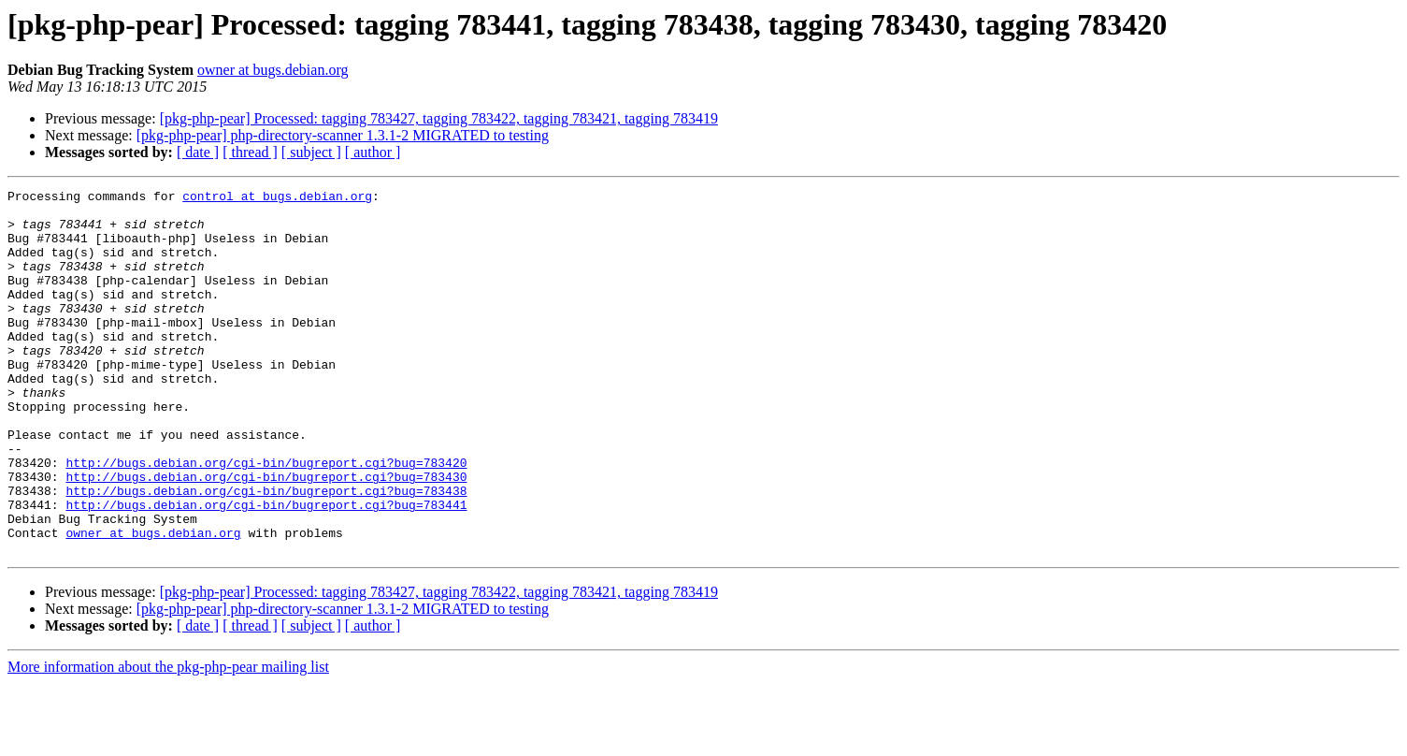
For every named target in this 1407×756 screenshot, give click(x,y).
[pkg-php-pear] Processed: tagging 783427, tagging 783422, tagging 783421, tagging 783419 (439, 118)
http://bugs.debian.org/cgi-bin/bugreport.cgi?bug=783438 (266, 552)
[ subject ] (311, 152)
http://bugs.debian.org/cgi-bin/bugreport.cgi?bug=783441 (266, 568)
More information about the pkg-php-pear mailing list (168, 740)
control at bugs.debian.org (277, 198)
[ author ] (373, 152)
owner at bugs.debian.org (272, 70)
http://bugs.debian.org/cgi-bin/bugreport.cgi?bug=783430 (266, 535)
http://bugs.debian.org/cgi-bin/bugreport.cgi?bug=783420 (266, 518)
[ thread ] (250, 152)
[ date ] (198, 152)
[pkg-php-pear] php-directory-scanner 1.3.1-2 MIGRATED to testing (342, 135)
